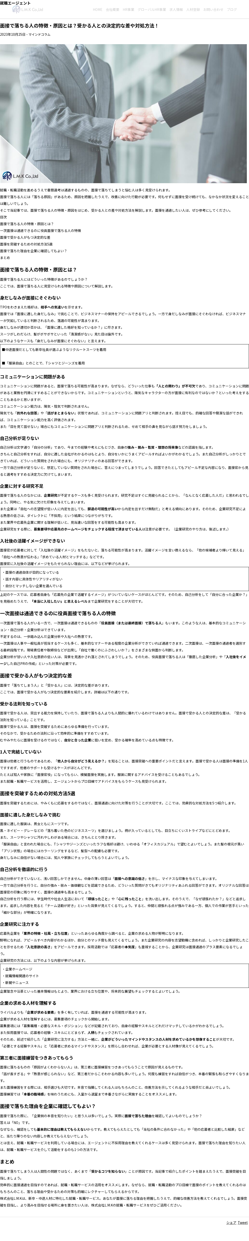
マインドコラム (40, 34)
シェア (231, 1222)
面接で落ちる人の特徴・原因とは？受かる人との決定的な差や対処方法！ (79, 25)
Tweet (243, 1222)
